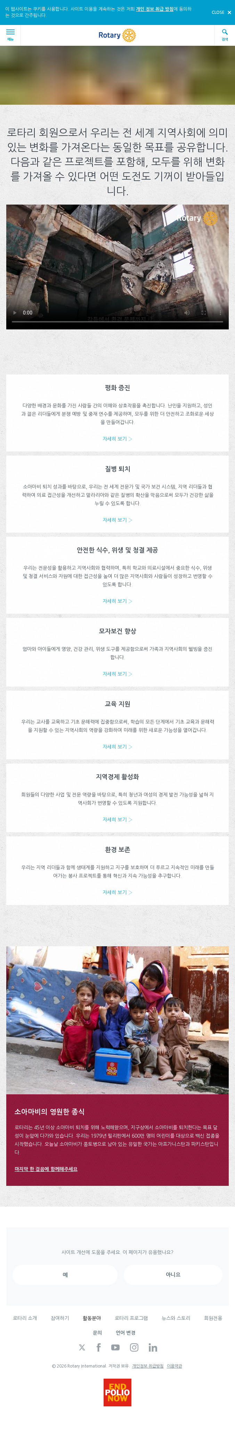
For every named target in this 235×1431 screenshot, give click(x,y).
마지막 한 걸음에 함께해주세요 (46, 1169)
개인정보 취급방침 (148, 1366)
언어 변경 (125, 1332)
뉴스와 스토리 (176, 1318)
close (218, 12)
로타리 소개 (25, 1318)
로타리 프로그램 (131, 1318)
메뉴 (11, 35)
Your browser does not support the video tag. (117, 267)
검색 (225, 35)
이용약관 (174, 1366)
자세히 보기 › (117, 443)
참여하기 (60, 1318)
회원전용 (213, 1318)
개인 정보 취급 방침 (154, 9)
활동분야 (92, 1318)
